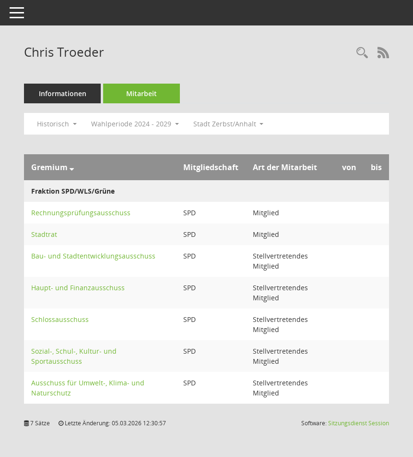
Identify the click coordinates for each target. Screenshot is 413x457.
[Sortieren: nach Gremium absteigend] (72, 167)
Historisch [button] (57, 123)
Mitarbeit (141, 93)
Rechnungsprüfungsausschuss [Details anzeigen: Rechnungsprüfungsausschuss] (80, 212)
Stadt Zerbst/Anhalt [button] (228, 123)
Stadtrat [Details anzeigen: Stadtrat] (44, 234)
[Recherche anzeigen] (362, 53)
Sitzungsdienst (358, 423)
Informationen (62, 93)
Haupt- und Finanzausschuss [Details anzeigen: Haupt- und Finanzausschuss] (78, 287)
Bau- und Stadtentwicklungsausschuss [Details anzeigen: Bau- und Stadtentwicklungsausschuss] (93, 255)
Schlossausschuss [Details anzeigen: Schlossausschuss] (60, 319)
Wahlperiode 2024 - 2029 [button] (135, 123)
